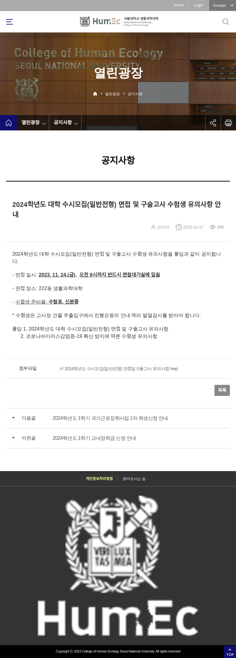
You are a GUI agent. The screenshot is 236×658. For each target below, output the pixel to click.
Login (198, 5)
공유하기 (213, 122)
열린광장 (112, 94)
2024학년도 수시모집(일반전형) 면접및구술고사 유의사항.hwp (121, 368)
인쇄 (228, 122)
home (8, 122)
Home (178, 5)
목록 (222, 390)
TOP (230, 654)
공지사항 (135, 94)
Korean (219, 5)
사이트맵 (9, 22)
